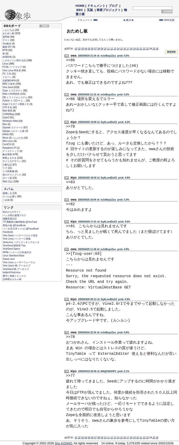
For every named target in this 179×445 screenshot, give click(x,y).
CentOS (7, 144)
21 (141, 48)
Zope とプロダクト (13, 90)
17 (128, 48)
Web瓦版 (166, 19)
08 (98, 48)
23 (147, 48)
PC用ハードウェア (13, 67)
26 (157, 48)
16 (124, 48)
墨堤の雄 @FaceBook (14, 225)
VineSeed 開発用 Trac (14, 245)
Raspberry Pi (10, 148)
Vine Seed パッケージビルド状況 (20, 235)
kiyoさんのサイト (12, 212)
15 (121, 48)
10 (105, 48)
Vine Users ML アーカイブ (16, 265)
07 (95, 48)
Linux (6, 63)
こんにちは (9, 30)
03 (82, 48)
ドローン (8, 77)
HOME (80, 5)
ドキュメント (96, 5)
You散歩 (7, 43)
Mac (5, 124)
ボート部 (8, 178)
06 (92, 48)
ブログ (113, 5)
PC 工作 (7, 73)
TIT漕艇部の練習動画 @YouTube (20, 222)
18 (131, 48)
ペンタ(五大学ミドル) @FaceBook (21, 228)
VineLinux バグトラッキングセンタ (21, 242)
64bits (6, 134)
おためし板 (9, 33)
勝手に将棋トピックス (14, 276)
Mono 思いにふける (13, 137)
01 (76, 48)
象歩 (128, 19)
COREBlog (9, 114)
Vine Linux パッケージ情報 (17, 238)
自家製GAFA (9, 80)
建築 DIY (7, 47)
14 (118, 48)
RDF (45, 26)
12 (111, 48)
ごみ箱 (6, 200)
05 (89, 48)
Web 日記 (8, 181)
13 (115, 48)
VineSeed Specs (11, 249)
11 (108, 48)
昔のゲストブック (12, 174)
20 (137, 48)
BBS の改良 (9, 84)
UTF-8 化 (8, 107)
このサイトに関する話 (15, 60)
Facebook (8, 232)
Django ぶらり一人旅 (14, 131)
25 (153, 48)
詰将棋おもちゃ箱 (12, 279)
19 (134, 48)
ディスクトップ (11, 151)
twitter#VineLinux (12, 272)
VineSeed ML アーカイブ (16, 269)
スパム (9, 189)
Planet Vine (9, 259)
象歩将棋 (8, 154)
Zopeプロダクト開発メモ (16, 104)
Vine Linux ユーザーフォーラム (19, 262)
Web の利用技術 (11, 94)
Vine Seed (8, 87)
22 (144, 48)
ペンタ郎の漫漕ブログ (14, 215)
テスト (6, 40)
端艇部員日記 (10, 218)
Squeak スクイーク (13, 127)
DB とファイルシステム (15, 97)
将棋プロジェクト (108, 10)
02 (79, 48)
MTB (5, 50)
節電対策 (8, 57)
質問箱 (6, 37)
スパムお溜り (10, 196)
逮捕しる (8, 193)
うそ (5, 168)
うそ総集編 (9, 171)
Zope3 (6, 117)
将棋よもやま (10, 158)
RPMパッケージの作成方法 (17, 252)
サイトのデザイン (12, 161)
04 (85, 48)
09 (102, 48)
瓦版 (90, 10)
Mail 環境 (8, 110)
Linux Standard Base (13, 255)
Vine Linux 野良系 (12, 70)
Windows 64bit (10, 121)
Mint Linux (8, 141)
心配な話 (8, 164)
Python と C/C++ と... (14, 100)
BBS (80, 10)
